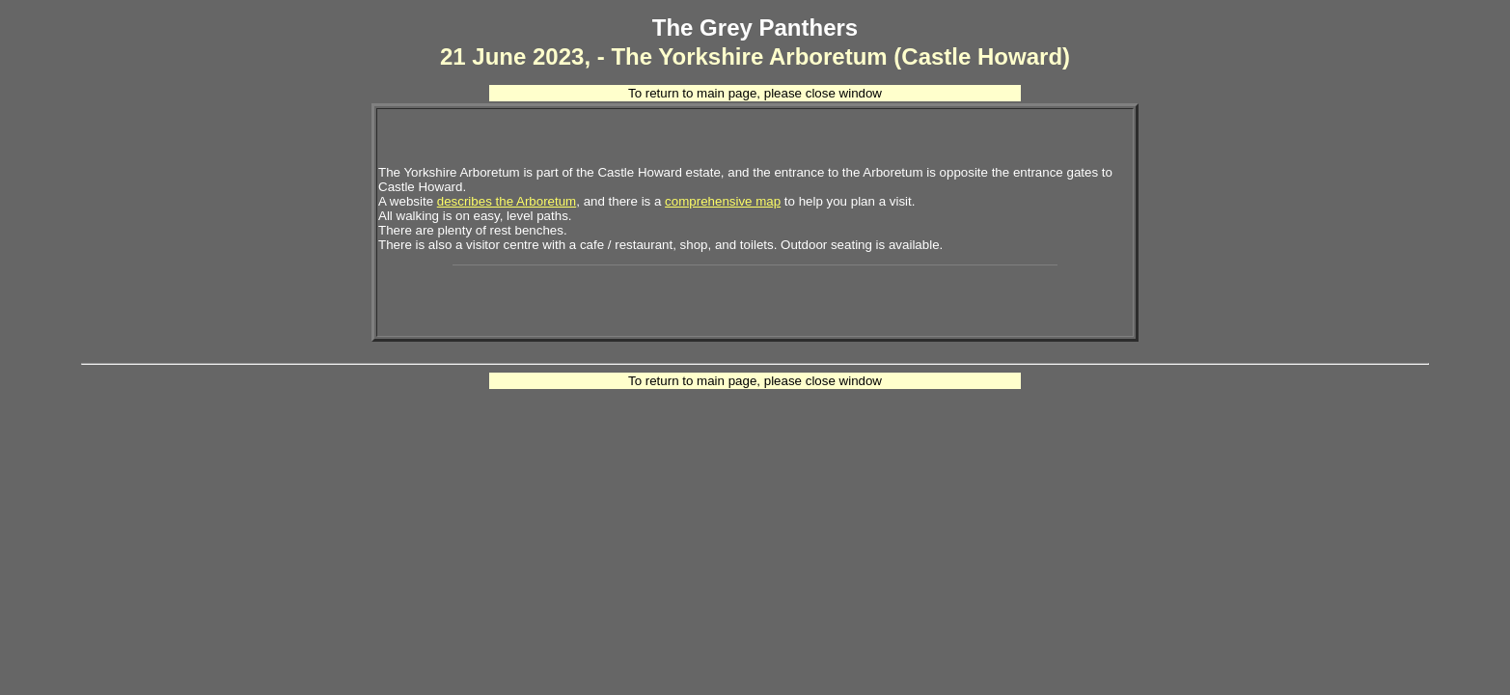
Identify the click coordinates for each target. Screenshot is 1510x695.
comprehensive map (723, 201)
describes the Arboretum (506, 201)
